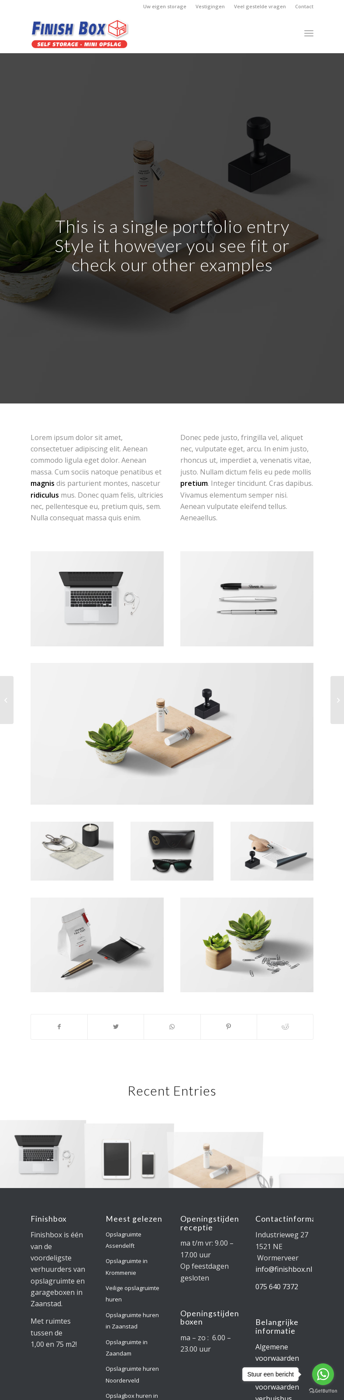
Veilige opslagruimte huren (132, 1293)
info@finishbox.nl (283, 1269)
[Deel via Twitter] (116, 1026)
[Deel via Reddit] (285, 1026)
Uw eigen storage (164, 6)
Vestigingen (210, 6)
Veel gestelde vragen (260, 6)
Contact (304, 6)
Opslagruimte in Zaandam (127, 1347)
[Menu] (308, 33)
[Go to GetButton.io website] (323, 1391)
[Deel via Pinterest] (229, 1026)
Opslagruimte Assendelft (123, 1240)
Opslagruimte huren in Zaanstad (132, 1320)
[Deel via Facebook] (59, 1026)
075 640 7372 (276, 1286)
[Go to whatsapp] (323, 1374)
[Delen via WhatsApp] (172, 1026)
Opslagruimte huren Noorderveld (132, 1374)
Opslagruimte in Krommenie (127, 1266)
